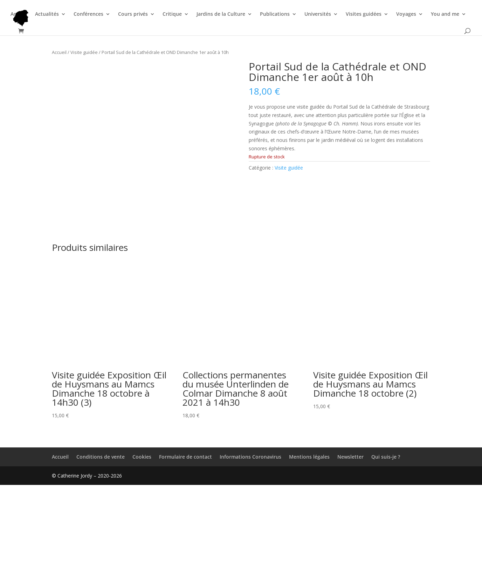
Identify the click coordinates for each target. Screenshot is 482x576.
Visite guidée (84, 52)
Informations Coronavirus (250, 547)
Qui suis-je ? (385, 547)
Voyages (406, 14)
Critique (172, 14)
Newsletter (350, 547)
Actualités (47, 14)
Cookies (141, 547)
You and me (445, 14)
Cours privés (133, 14)
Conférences (88, 14)
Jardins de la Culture (221, 14)
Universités (317, 14)
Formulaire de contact (185, 547)
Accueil (19, 14)
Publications (275, 14)
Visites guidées (363, 14)
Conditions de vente (100, 547)
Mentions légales (309, 547)
